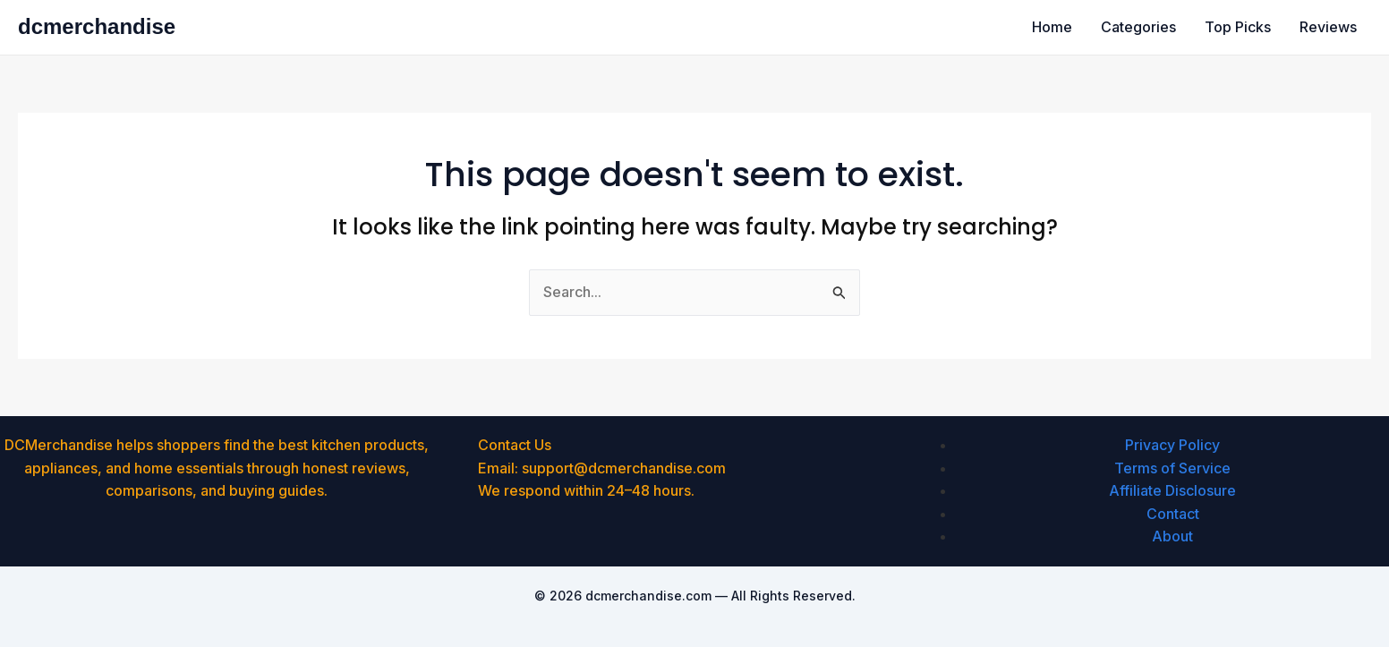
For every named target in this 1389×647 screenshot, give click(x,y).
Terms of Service (1172, 468)
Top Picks (1238, 27)
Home (1052, 27)
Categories (1138, 27)
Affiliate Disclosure (1172, 490)
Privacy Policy (1172, 445)
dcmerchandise (96, 26)
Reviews (1328, 27)
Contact (1172, 514)
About (1172, 536)
